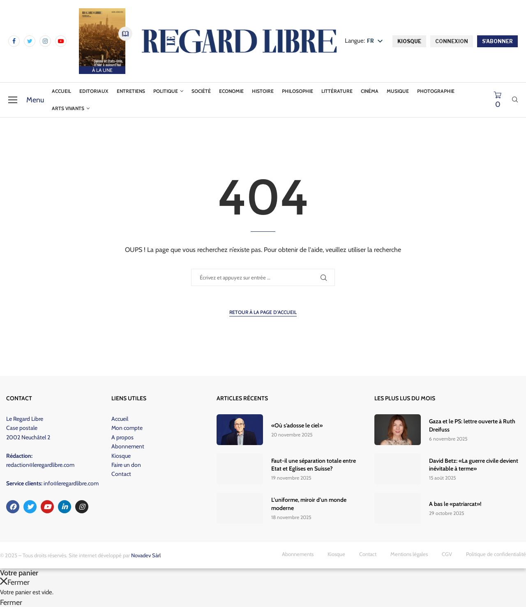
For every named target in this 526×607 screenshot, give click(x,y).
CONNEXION (451, 41)
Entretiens (131, 91)
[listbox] (376, 41)
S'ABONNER (497, 41)
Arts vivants (68, 108)
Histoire (263, 91)
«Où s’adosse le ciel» (297, 425)
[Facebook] (14, 41)
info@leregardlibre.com (71, 483)
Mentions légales (409, 554)
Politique (165, 91)
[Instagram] (45, 41)
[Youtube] (61, 41)
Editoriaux (93, 91)
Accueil (61, 91)
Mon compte (127, 428)
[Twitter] (29, 41)
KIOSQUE (409, 41)
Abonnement (127, 446)
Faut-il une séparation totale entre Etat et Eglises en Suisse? (313, 465)
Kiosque (121, 455)
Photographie (435, 91)
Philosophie (297, 91)
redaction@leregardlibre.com (40, 465)
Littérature (337, 91)
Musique (398, 91)
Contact (121, 474)
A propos (122, 437)
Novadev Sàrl (146, 555)
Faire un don (126, 465)
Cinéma (369, 91)
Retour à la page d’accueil (263, 312)
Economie (231, 91)
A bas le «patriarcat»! (455, 504)
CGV (447, 554)
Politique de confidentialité (496, 554)
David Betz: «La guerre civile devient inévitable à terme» (473, 465)
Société (201, 91)
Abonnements (298, 554)
